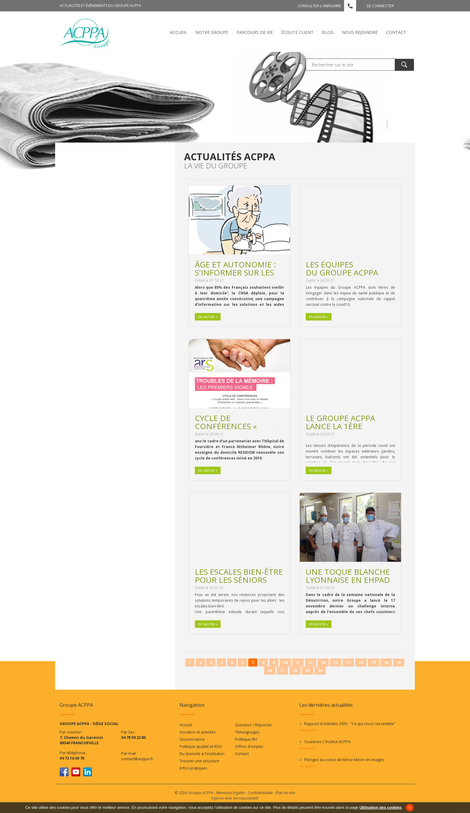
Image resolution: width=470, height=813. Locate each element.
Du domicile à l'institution (202, 753)
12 (310, 662)
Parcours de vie (254, 32)
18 (386, 662)
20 (270, 670)
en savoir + (308, 730)
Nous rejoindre (360, 32)
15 (348, 662)
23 (307, 670)
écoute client (297, 32)
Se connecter (380, 5)
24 (320, 670)
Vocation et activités (198, 732)
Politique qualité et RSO (201, 746)
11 (298, 662)
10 (285, 662)
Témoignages (247, 732)
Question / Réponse (253, 724)
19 (399, 662)
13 (323, 662)
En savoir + (208, 317)
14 (336, 662)
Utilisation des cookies (380, 807)
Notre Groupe (211, 32)
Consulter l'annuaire (319, 5)
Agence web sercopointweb (235, 798)
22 (295, 670)
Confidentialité (260, 792)
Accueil (178, 32)
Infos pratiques (193, 768)
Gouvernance (192, 739)
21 (282, 670)
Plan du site (285, 792)
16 (361, 662)
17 (373, 662)
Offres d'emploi (249, 746)
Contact (396, 32)
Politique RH (246, 739)
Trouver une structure (199, 760)
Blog (328, 32)
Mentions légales (230, 792)
